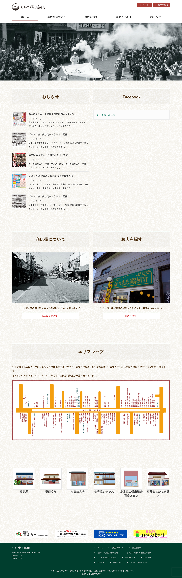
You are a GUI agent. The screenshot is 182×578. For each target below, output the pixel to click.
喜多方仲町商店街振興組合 (108, 552)
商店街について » (50, 315)
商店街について (117, 548)
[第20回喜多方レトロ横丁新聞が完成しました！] (19, 119)
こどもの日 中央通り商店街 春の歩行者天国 (51, 175)
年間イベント (130, 557)
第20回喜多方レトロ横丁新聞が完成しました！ (52, 113)
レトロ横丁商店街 (106, 115)
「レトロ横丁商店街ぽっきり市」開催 (48, 134)
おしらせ (147, 557)
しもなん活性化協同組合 (107, 557)
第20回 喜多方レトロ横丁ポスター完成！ (49, 155)
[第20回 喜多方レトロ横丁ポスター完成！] (19, 160)
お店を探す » (131, 315)
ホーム (100, 548)
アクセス (101, 562)
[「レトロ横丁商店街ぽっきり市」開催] (19, 139)
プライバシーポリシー (139, 562)
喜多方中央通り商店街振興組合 (139, 552)
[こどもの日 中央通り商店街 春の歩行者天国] (19, 181)
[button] (13, 51)
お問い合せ (117, 562)
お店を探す (136, 548)
